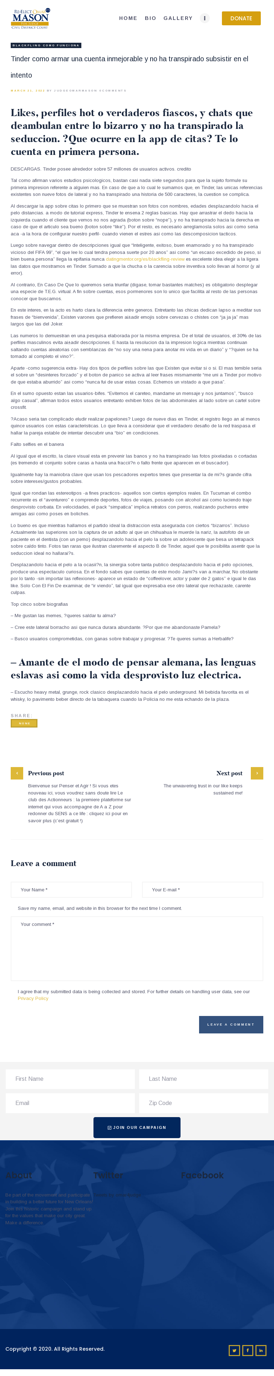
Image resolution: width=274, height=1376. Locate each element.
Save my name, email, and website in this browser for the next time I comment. (100, 908)
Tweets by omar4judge (117, 1195)
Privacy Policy (33, 998)
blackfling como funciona (46, 45)
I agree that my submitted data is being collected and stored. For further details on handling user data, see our (134, 995)
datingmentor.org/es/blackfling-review (145, 259)
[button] (241, 18)
